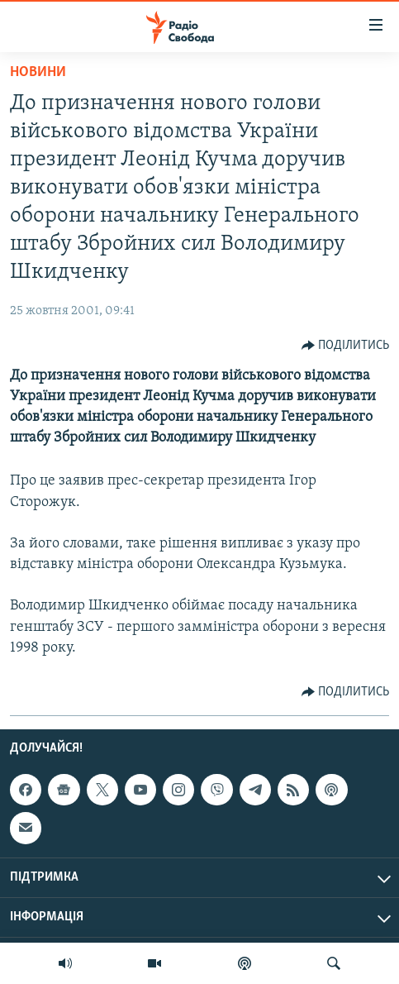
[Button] (346, 346)
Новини (38, 72)
